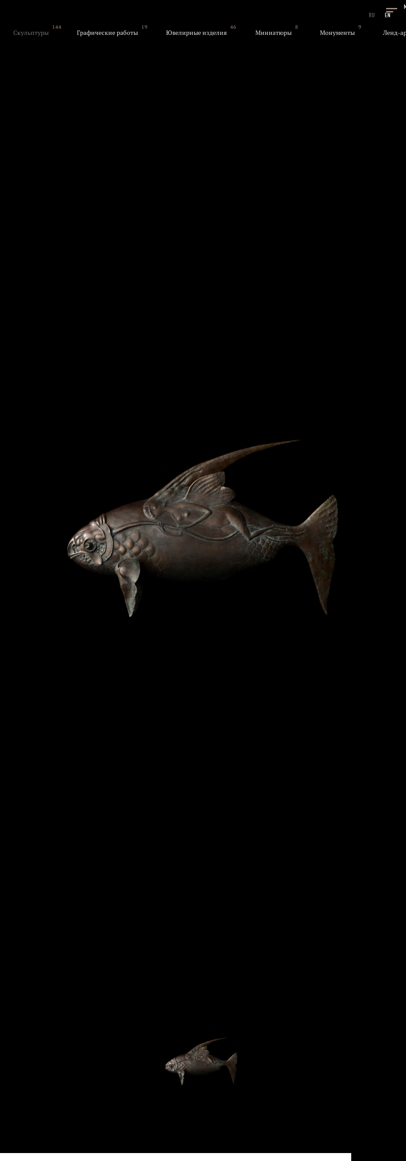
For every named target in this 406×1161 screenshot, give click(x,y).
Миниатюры (273, 33)
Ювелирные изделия (196, 33)
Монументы (337, 33)
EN (388, 15)
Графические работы (107, 33)
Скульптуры (31, 33)
